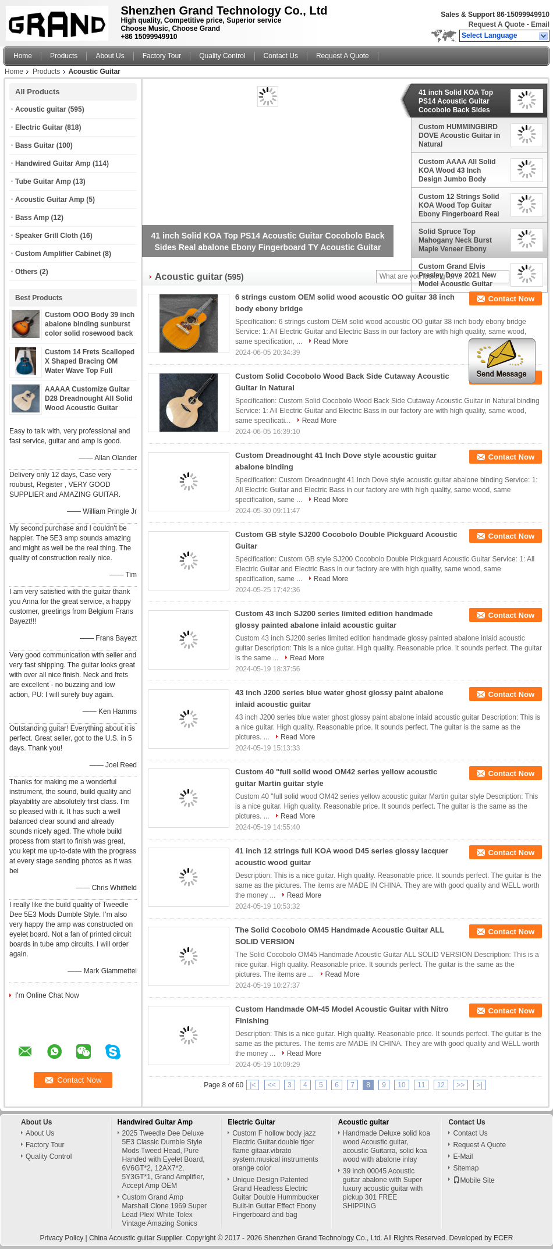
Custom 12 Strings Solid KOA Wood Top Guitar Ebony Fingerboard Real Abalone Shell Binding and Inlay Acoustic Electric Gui (459, 205)
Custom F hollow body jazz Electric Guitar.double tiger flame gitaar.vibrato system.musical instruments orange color (275, 1150)
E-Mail (463, 1156)
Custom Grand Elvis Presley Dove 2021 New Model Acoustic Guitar (457, 275)
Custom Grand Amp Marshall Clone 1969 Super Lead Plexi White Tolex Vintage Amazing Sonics (164, 1210)
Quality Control (222, 56)
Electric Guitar (39, 127)
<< (272, 1085)
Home (22, 56)
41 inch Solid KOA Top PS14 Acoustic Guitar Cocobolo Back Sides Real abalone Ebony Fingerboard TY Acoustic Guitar (460, 101)
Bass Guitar (34, 145)
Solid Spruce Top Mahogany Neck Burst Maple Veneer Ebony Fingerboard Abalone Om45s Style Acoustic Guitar (455, 240)
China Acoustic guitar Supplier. (137, 1238)
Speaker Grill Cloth (46, 236)
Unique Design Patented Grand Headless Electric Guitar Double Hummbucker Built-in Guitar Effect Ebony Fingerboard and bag (275, 1197)
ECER (503, 1238)
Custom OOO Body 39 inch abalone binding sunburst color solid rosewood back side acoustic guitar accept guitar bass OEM (89, 333)
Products (63, 56)
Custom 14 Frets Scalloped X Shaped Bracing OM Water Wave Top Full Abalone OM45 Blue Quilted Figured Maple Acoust (90, 370)
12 (441, 1085)
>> (460, 1085)
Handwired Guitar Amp (53, 163)
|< (253, 1085)
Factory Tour (162, 56)
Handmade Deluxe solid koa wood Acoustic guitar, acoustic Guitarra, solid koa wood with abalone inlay (386, 1146)
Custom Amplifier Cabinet (58, 254)
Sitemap (465, 1168)
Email (540, 24)
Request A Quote (496, 24)
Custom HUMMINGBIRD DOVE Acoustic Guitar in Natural (459, 135)
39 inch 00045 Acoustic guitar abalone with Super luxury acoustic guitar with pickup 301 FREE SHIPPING (383, 1188)
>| (480, 1085)
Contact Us (281, 56)
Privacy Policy (62, 1238)
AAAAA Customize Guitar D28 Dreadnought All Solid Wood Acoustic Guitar (89, 398)
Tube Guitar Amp (43, 181)
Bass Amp (32, 217)
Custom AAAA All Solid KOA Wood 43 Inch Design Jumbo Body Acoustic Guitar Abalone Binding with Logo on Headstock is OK (459, 170)
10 (401, 1085)
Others (26, 272)
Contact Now (511, 298)
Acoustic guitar (40, 109)
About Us (109, 56)
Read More (331, 341)
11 (421, 1085)
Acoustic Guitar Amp (49, 199)
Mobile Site (473, 1180)
